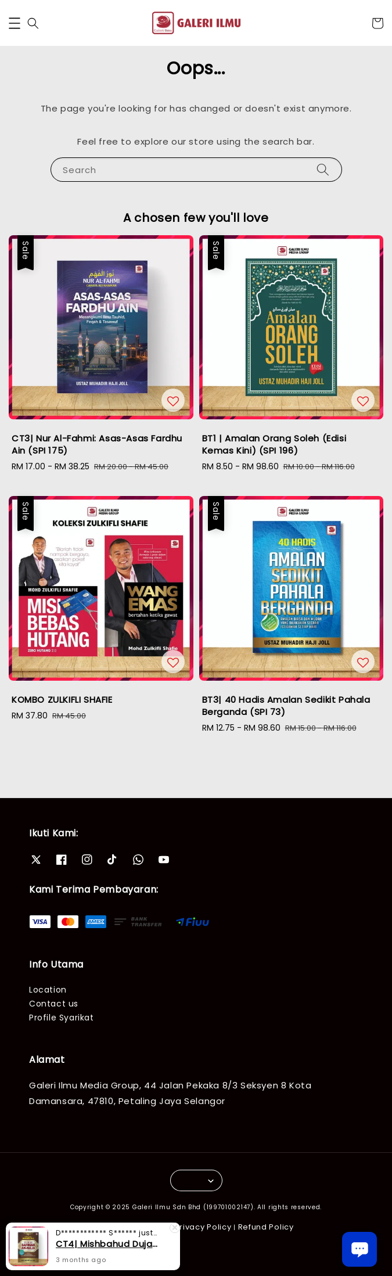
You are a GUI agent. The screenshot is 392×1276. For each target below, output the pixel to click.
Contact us (53, 1003)
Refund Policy (266, 1226)
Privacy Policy (203, 1226)
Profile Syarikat (61, 1017)
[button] (14, 23)
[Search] (322, 169)
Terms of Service (133, 1226)
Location (48, 989)
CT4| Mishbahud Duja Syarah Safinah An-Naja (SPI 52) (107, 1252)
